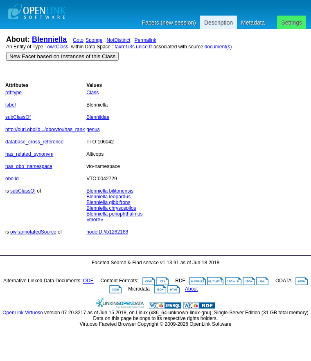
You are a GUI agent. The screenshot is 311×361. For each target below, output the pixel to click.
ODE (88, 281)
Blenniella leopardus (108, 197)
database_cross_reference (34, 142)
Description (218, 22)
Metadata (253, 22)
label (10, 105)
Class (92, 92)
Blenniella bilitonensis (109, 191)
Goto (78, 40)
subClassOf (18, 117)
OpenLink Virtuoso (22, 313)
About (191, 289)
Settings (291, 22)
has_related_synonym (29, 154)
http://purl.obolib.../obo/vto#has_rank (45, 129)
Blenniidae (97, 117)
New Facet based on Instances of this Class (62, 56)
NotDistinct (118, 40)
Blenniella (49, 39)
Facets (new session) (169, 22)
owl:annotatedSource (33, 232)
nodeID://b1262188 (107, 232)
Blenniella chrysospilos (111, 208)
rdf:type (13, 92)
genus (93, 129)
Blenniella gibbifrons (108, 202)
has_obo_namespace (28, 166)
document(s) (218, 47)
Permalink (145, 40)
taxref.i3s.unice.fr (133, 47)
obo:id (12, 179)
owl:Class (57, 47)
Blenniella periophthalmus (114, 214)
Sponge (94, 40)
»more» (94, 220)
